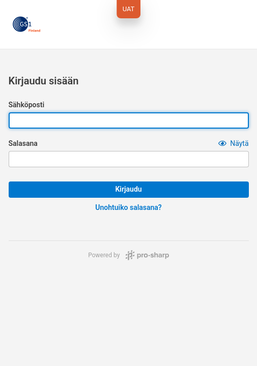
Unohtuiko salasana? (128, 207)
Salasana (23, 143)
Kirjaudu (128, 189)
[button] (233, 143)
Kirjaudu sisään (44, 81)
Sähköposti (27, 105)
